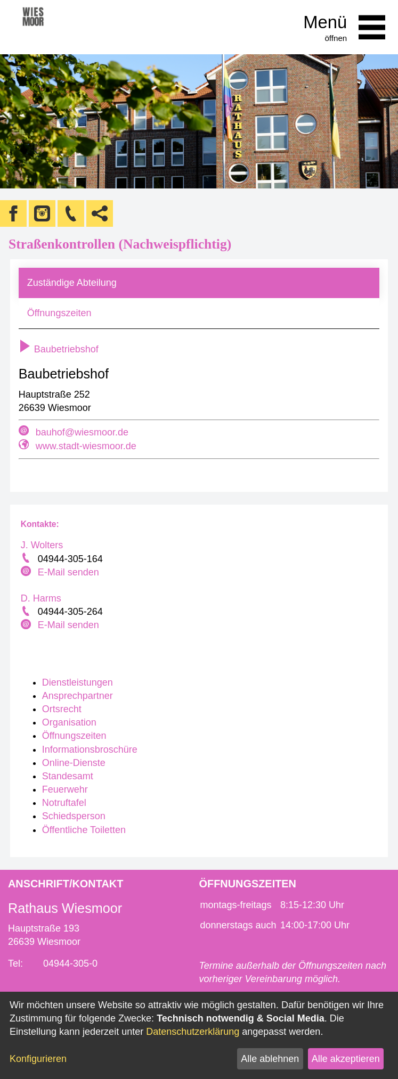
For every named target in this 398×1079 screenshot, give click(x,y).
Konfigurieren (38, 1058)
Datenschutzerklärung (192, 1031)
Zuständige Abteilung (72, 282)
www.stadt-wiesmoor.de (86, 446)
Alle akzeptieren (346, 1058)
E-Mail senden (68, 572)
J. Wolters (42, 545)
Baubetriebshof (59, 349)
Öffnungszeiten (59, 313)
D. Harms (41, 598)
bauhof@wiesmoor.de (82, 432)
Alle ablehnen (270, 1058)
